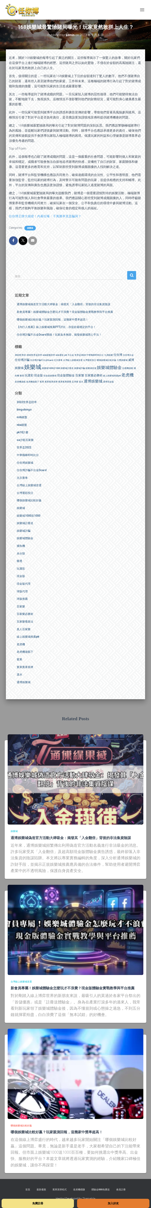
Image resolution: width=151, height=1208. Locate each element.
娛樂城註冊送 (25, 523)
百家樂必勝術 (25, 613)
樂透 (19, 561)
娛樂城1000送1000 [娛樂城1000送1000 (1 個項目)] (51, 368)
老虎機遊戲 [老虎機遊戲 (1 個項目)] (20, 382)
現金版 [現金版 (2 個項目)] (38, 375)
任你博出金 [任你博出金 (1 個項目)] (128, 355)
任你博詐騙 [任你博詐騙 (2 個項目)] (22, 360)
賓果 (19, 659)
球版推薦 (22, 598)
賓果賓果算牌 (25, 667)
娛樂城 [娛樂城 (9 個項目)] (32, 367)
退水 (19, 674)
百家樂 (21, 606)
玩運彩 (21, 568)
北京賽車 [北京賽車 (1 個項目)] (58, 360)
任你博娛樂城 (25, 462)
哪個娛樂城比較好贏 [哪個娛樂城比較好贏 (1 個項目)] (106, 360)
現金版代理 (23, 583)
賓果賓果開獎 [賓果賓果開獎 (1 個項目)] (64, 382)
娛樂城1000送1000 (28, 515)
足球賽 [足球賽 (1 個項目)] (75, 382)
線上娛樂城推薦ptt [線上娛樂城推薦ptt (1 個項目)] (112, 375)
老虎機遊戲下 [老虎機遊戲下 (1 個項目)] (32, 382)
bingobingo (24, 409)
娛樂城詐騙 (23, 530)
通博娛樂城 (23, 682)
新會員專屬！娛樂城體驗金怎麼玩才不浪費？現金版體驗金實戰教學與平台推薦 (65, 311)
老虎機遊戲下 (25, 651)
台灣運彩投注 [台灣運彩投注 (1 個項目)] (89, 360)
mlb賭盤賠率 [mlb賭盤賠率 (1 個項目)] (49, 355)
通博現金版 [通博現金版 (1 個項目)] (108, 382)
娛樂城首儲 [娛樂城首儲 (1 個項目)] (91, 368)
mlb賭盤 (22, 417)
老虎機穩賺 (79, 1189)
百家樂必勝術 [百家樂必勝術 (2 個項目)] (93, 375)
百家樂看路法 (25, 621)
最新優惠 (41, 1189)
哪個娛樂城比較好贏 (29, 500)
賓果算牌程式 (59, 1189)
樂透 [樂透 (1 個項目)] (22, 375)
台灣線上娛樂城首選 (29, 485)
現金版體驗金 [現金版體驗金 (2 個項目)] (66, 375)
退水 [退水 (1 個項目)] (81, 382)
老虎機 (21, 644)
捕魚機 (21, 545)
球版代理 (22, 591)
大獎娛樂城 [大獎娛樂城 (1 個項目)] (122, 360)
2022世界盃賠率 (27, 402)
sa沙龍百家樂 (25, 440)
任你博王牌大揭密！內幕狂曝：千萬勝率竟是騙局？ (45, 216)
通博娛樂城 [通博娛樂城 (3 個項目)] (93, 381)
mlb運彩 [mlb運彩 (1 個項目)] (60, 355)
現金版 (21, 576)
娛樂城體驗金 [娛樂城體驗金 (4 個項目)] (109, 367)
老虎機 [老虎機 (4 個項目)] (127, 374)
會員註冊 (121, 1189)
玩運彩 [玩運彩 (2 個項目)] (29, 375)
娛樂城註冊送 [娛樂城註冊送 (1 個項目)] (67, 368)
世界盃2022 (24, 447)
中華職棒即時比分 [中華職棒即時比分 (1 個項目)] (95, 355)
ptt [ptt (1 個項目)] (65, 355)
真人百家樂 (23, 629)
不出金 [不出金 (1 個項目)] (70, 355)
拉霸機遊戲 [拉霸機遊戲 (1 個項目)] (127, 368)
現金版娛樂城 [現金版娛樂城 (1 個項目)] (49, 375)
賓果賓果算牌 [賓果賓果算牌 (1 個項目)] (51, 382)
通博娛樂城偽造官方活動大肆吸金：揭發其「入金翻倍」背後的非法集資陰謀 (63, 304)
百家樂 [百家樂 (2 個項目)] (79, 375)
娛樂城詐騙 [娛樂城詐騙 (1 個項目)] (79, 368)
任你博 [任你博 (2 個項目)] (117, 355)
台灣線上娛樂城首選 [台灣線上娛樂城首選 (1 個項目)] (73, 360)
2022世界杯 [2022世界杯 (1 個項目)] (20, 355)
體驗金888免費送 (100, 1189)
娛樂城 (30, 228)
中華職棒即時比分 (28, 455)
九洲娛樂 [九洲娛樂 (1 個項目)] (108, 355)
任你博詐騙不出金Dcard (32, 470)
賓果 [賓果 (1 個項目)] (42, 382)
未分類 (21, 553)
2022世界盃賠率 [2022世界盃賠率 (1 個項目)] (34, 355)
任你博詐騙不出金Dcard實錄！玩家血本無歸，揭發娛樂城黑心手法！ (59, 334)
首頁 (27, 1189)
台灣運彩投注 (25, 492)
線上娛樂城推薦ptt (28, 636)
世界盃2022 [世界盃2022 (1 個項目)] (80, 355)
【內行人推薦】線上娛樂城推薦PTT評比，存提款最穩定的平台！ (56, 327)
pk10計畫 (22, 432)
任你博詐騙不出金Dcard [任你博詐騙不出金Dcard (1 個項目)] (41, 360)
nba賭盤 (22, 424)
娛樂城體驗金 (25, 538)
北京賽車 (22, 477)
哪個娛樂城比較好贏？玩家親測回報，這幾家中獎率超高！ (52, 319)
